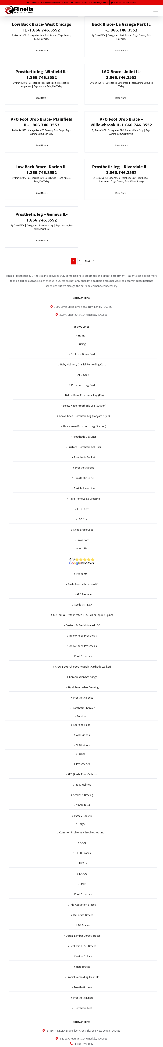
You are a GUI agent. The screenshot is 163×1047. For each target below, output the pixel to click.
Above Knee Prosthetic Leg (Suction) (84, 373)
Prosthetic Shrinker (83, 654)
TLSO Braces (83, 799)
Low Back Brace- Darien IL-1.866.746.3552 (41, 150)
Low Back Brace (48, 35)
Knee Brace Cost (83, 476)
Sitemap (98, 1031)
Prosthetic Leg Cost (83, 331)
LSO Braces (83, 872)
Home (81, 282)
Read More (40, 50)
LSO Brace (45, 95)
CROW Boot (83, 752)
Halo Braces (83, 913)
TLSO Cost (83, 455)
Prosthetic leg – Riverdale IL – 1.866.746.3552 (95, 150)
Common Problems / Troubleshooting (81, 779)
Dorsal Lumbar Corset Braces (83, 882)
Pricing (82, 290)
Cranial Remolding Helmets (83, 923)
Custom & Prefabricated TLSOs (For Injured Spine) (83, 561)
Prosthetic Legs (83, 934)
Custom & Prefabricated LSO (83, 572)
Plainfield (148, 163)
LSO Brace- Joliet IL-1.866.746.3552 (43, 87)
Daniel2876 (20, 35)
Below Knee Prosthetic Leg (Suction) (84, 352)
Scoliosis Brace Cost (83, 300)
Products (81, 520)
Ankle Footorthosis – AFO (83, 530)
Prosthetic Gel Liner (84, 383)
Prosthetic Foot (84, 414)
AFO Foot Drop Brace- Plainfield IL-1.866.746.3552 (93, 88)
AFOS (83, 789)
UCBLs (83, 810)
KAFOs (83, 820)
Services (82, 663)
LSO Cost (83, 466)
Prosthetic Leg (152, 36)
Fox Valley (44, 38)
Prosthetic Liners (83, 944)
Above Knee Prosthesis (83, 592)
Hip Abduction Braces (83, 851)
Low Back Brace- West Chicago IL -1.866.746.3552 (41, 27)
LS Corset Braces (83, 861)
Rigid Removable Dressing (84, 445)
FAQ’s (81, 770)
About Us (81, 495)
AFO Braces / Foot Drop (103, 96)
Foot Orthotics (83, 603)
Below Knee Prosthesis (83, 582)
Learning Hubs (81, 671)
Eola (36, 38)
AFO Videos (83, 681)
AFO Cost (83, 321)
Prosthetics (83, 710)
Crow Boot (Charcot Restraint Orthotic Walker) (83, 613)
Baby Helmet (83, 731)
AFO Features (84, 541)
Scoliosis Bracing (83, 741)
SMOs (83, 830)
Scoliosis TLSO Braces (83, 892)
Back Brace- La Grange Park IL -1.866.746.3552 (95, 27)
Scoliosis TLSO (83, 551)
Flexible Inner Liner (84, 435)
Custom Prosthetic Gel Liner (84, 393)
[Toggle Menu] (156, 10)
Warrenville (153, 100)
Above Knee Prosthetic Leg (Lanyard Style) (84, 362)
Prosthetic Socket (84, 404)
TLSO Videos (83, 692)
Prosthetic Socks (84, 424)
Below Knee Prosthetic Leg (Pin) (84, 342)
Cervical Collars (83, 903)
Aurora (146, 40)
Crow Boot (83, 486)
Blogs (81, 700)
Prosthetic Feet (83, 954)
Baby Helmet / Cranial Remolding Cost (83, 311)
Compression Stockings (83, 623)
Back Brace (99, 35)
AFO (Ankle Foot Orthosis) (83, 721)
